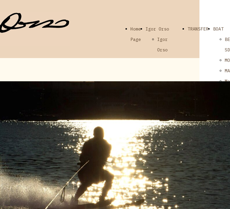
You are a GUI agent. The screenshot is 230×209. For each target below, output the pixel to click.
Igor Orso (157, 29)
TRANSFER (197, 29)
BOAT (218, 29)
